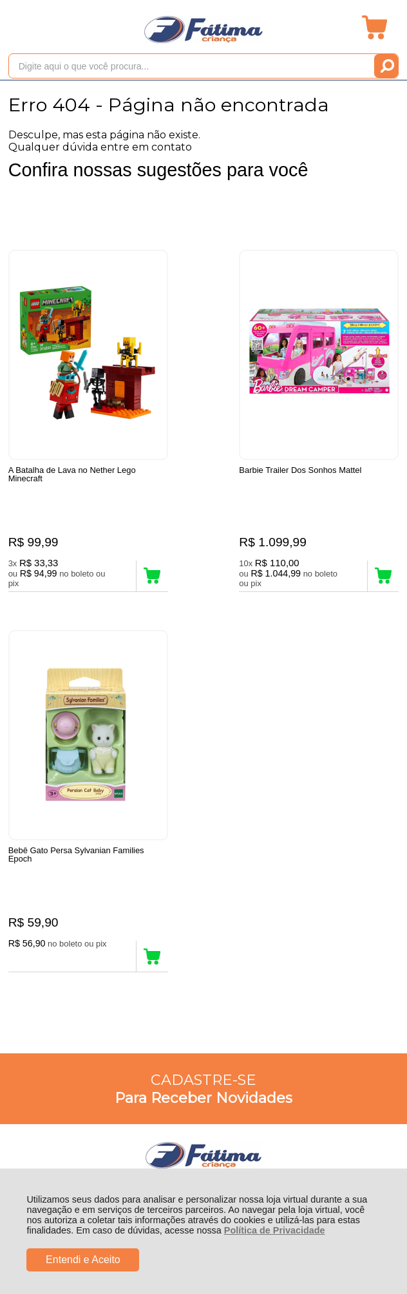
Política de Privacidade (274, 1230)
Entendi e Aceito (83, 1259)
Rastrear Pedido (82, 830)
